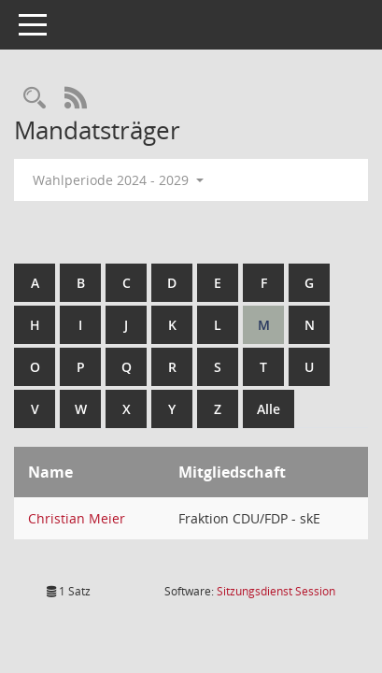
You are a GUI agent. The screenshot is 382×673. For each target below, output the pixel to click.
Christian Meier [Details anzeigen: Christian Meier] (76, 518)
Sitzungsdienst (276, 591)
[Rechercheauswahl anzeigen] (34, 98)
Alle (268, 409)
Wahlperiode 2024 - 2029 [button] (118, 180)
